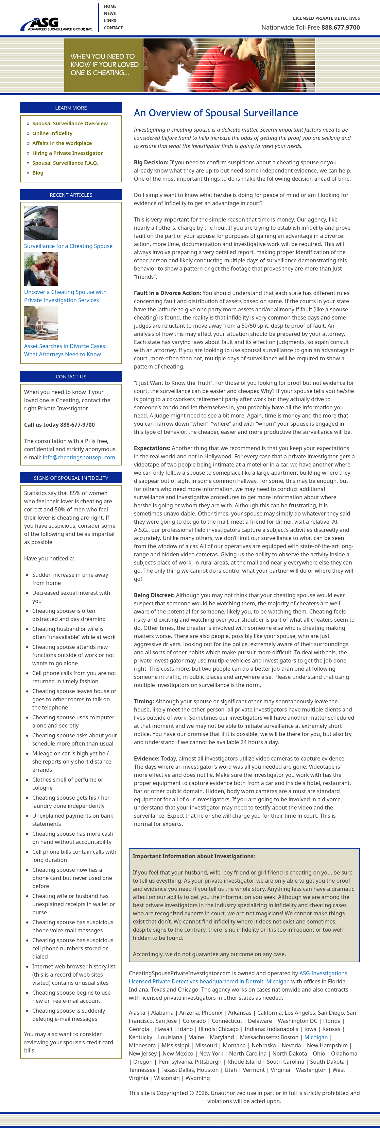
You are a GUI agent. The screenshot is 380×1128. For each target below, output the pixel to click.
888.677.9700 (341, 27)
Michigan (316, 1037)
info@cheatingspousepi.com (79, 457)
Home (110, 6)
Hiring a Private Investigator (67, 152)
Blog (38, 172)
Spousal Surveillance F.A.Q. (65, 162)
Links (110, 20)
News (110, 13)
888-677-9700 (77, 424)
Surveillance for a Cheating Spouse (68, 246)
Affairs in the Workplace (62, 143)
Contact (113, 28)
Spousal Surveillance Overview (70, 123)
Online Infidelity (52, 133)
